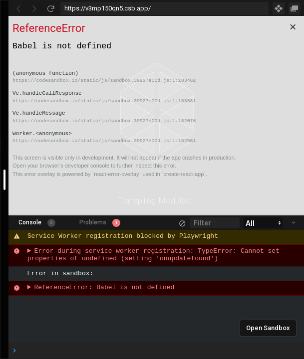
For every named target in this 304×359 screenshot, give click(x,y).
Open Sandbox (268, 328)
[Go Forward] (34, 8)
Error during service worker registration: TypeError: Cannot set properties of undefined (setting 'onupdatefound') (155, 255)
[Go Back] (18, 8)
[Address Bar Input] (164, 8)
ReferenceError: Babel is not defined (104, 288)
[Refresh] (50, 8)
